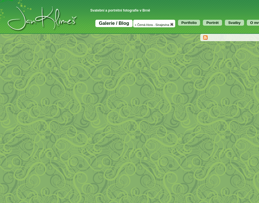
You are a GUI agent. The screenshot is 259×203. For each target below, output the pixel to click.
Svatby (234, 23)
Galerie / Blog (114, 23)
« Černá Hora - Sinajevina (154, 25)
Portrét (212, 23)
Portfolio (189, 23)
